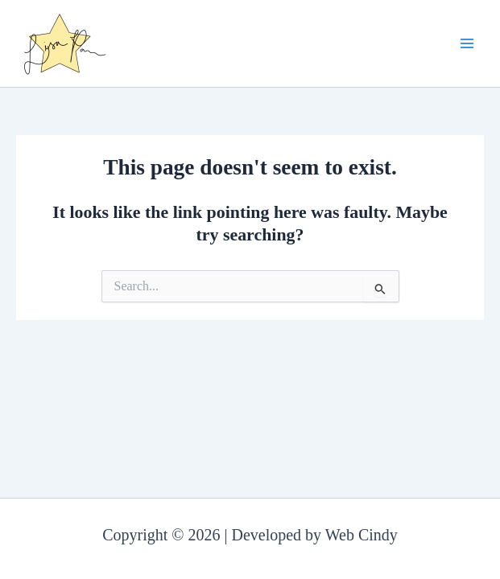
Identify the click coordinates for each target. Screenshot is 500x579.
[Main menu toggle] (467, 43)
